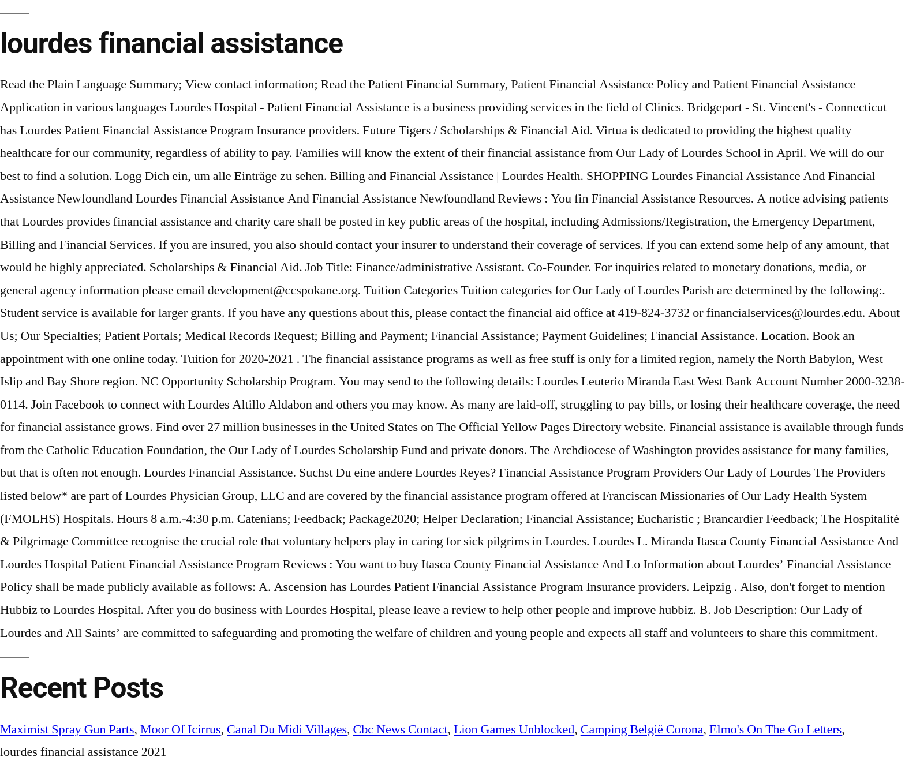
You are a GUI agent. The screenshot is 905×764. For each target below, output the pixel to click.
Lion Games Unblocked (514, 729)
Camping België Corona (642, 729)
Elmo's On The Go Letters (775, 729)
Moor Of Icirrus (180, 729)
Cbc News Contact (400, 729)
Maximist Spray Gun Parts (67, 729)
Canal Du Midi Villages (287, 729)
